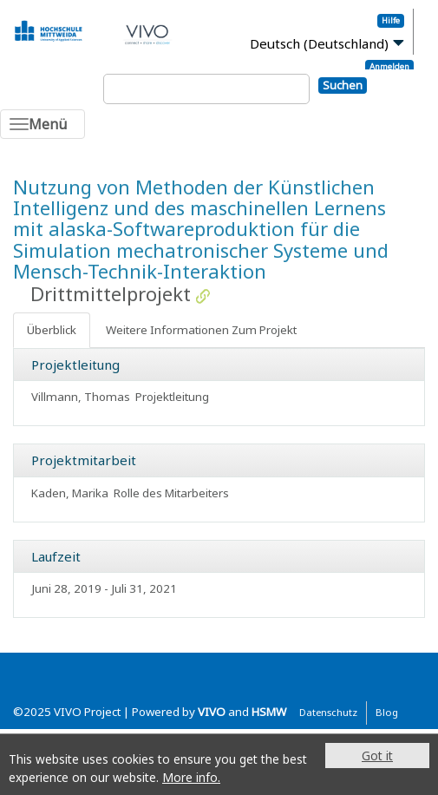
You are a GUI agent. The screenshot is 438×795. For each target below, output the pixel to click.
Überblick (51, 330)
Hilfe (391, 20)
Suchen (343, 85)
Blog (387, 712)
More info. (191, 777)
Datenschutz (328, 712)
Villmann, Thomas (80, 396)
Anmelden (389, 66)
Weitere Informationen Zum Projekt (201, 330)
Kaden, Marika (69, 493)
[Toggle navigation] (42, 124)
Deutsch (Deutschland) (319, 43)
